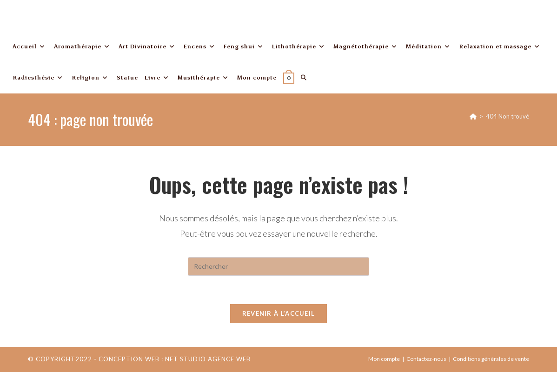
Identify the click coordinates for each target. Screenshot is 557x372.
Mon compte (384, 358)
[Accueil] (473, 116)
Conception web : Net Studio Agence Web (175, 359)
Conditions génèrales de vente (491, 358)
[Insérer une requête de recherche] (278, 266)
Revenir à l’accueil (278, 313)
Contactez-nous (426, 358)
